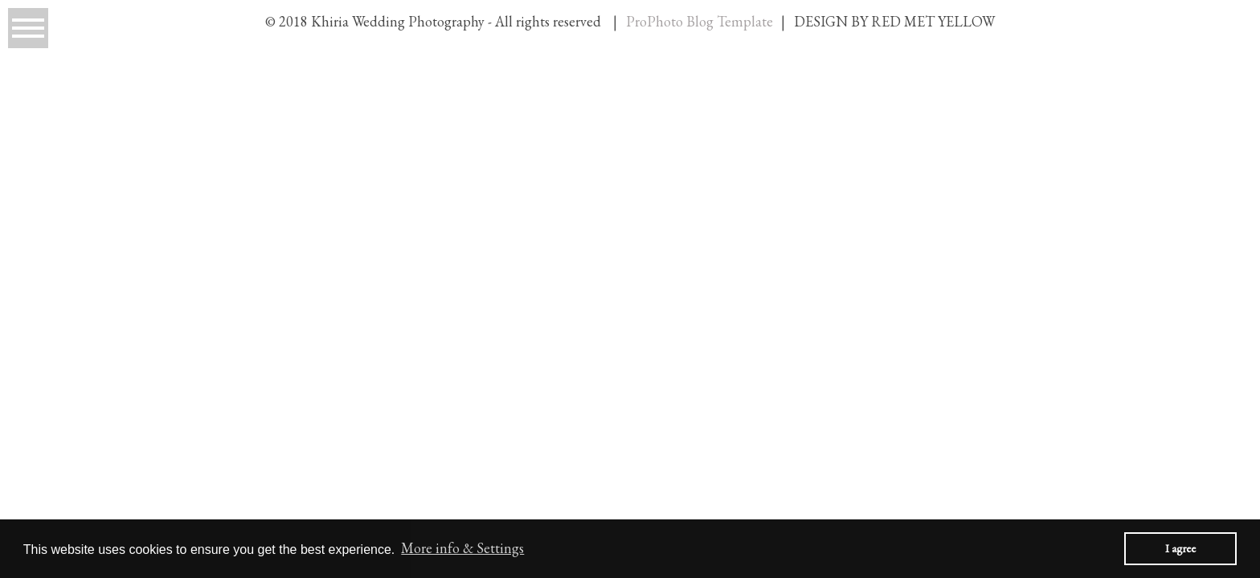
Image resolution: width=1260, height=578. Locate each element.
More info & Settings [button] (462, 548)
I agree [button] (1180, 548)
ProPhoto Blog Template (699, 21)
